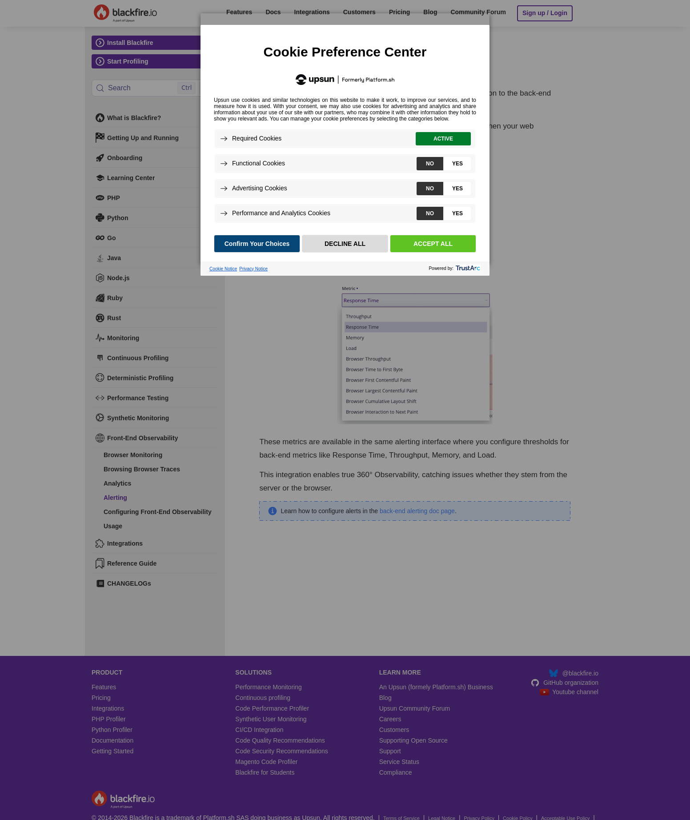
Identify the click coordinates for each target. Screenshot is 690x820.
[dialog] (345, 138)
